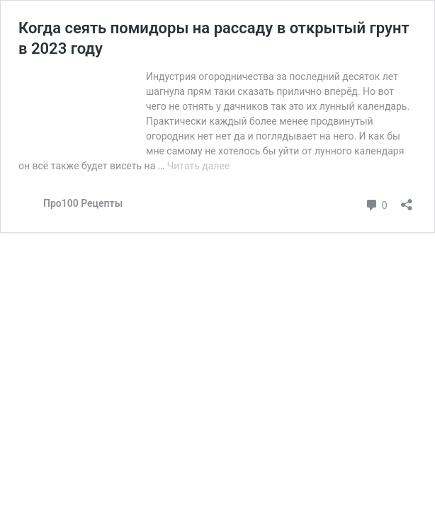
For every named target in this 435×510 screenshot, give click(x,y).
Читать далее (198, 165)
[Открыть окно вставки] (407, 200)
